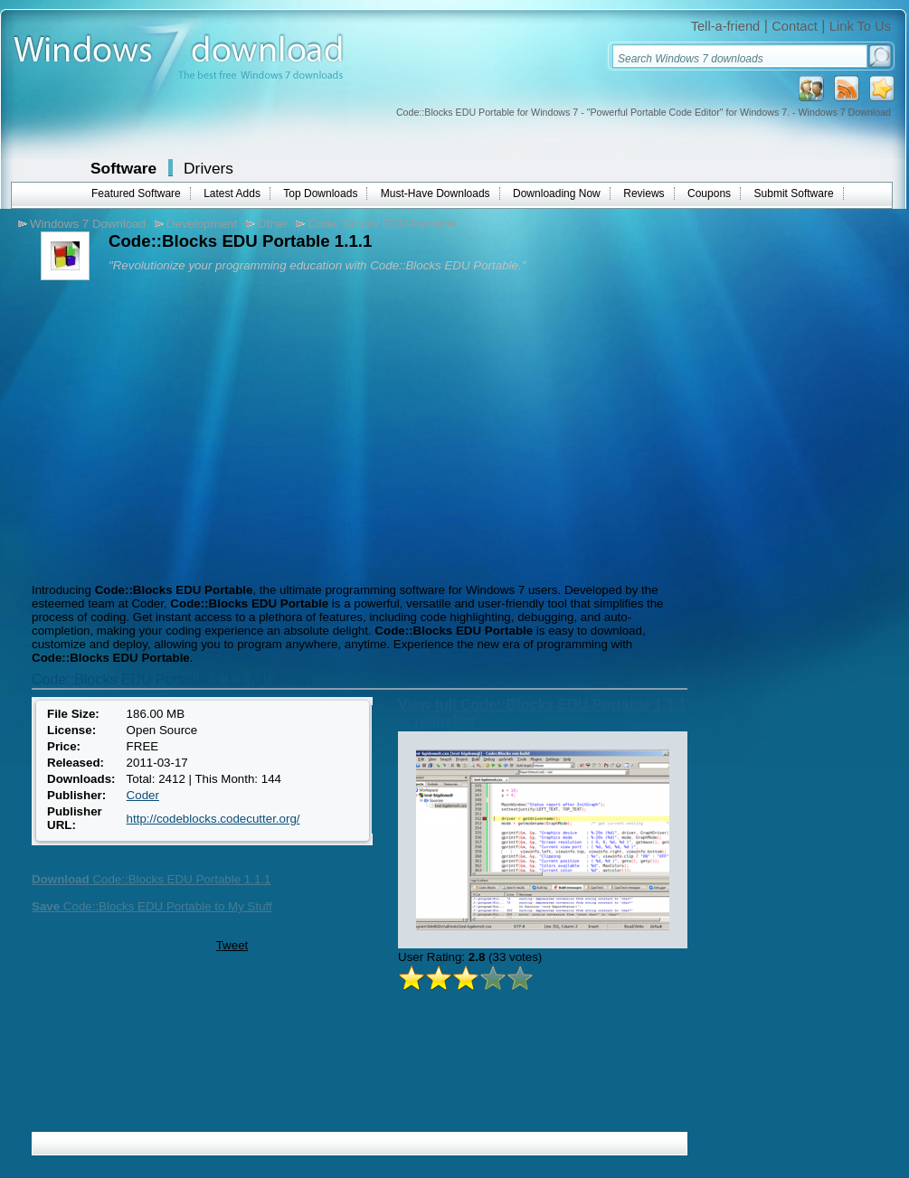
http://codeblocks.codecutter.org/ (213, 818)
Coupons (709, 193)
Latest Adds (232, 193)
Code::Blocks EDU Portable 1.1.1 (151, 879)
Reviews (643, 193)
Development (202, 224)
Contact (795, 26)
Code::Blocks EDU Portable (382, 224)
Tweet (232, 945)
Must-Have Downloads (435, 193)
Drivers (208, 168)
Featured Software (136, 193)
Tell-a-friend (726, 26)
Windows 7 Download (88, 224)
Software (123, 168)
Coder (143, 795)
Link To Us (860, 26)
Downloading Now (557, 193)
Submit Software (794, 193)
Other (273, 224)
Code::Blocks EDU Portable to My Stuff (152, 906)
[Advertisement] (179, 429)
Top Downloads (320, 193)
